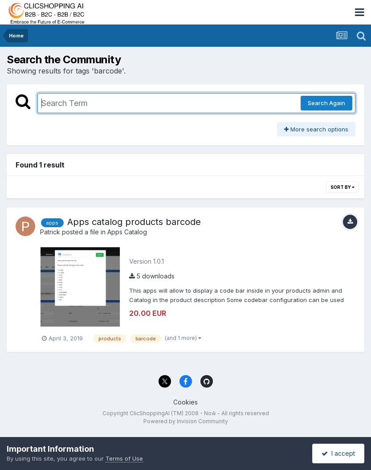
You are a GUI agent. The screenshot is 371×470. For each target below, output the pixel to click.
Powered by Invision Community (185, 421)
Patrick (50, 232)
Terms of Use (124, 458)
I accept (338, 453)
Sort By (342, 187)
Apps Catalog (127, 232)
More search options (316, 129)
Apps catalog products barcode (134, 222)
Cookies (185, 402)
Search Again (326, 102)
